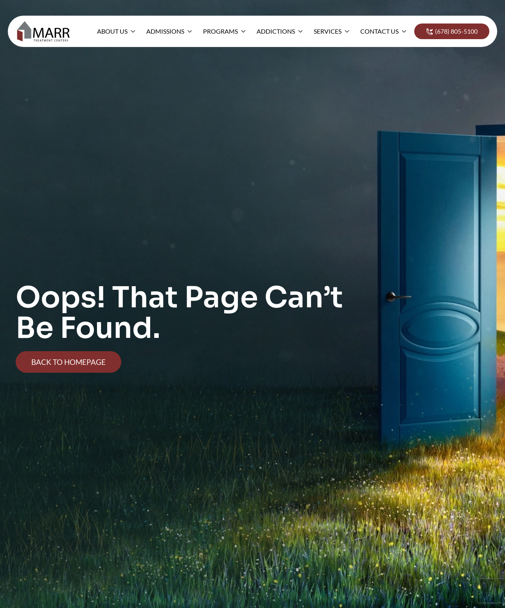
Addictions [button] (280, 31)
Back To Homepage (68, 361)
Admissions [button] (169, 31)
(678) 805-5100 (452, 31)
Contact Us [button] (383, 31)
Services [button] (331, 31)
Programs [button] (224, 31)
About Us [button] (116, 31)
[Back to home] (46, 31)
